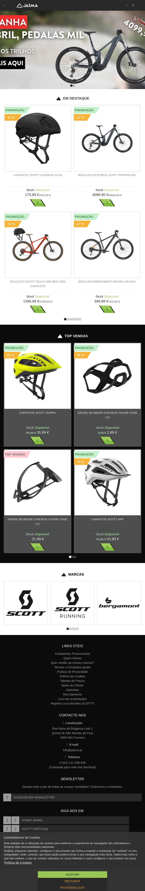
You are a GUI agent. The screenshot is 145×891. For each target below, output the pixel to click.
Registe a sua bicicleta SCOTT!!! (72, 703)
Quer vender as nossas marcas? (72, 662)
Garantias (72, 690)
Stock (30, 190)
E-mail (73, 744)
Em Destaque (72, 98)
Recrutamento (72, 694)
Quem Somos (72, 658)
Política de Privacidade (72, 671)
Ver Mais (38, 202)
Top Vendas (72, 336)
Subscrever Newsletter (29, 797)
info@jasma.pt (72, 750)
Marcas (72, 574)
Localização (72, 723)
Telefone (72, 757)
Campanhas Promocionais (72, 653)
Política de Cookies (72, 676)
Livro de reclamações (72, 699)
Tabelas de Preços (72, 680)
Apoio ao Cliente (72, 685)
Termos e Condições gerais (72, 667)
